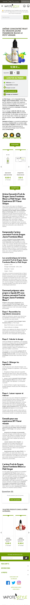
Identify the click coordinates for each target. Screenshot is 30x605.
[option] (8, 167)
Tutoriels (5, 1)
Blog (10, 1)
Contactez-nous (25, 1)
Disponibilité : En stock (12, 85)
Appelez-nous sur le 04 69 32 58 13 (16, 588)
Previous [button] (1, 167)
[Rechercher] (15, 17)
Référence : (9, 82)
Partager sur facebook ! (12, 94)
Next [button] (29, 167)
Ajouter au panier (15, 78)
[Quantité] (14, 72)
